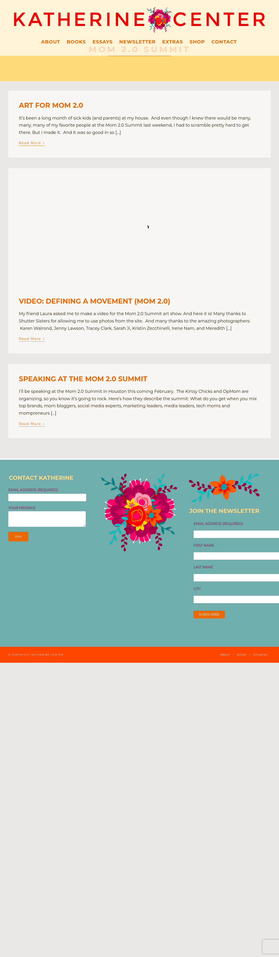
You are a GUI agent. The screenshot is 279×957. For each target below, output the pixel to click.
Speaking (260, 654)
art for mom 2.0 (51, 105)
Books (76, 42)
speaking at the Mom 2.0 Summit (83, 379)
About (50, 42)
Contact (224, 42)
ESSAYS (103, 42)
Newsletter (137, 42)
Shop (197, 42)
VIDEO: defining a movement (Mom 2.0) (94, 301)
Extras (172, 42)
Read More (32, 142)
